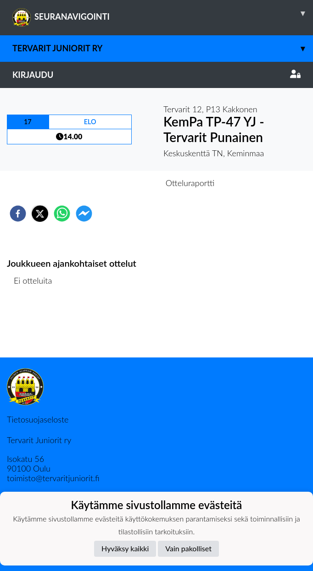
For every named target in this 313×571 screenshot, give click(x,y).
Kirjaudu (156, 75)
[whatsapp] (62, 213)
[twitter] (40, 213)
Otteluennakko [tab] (125, 183)
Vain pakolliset (188, 548)
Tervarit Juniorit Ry (162, 48)
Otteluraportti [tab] (190, 183)
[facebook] (18, 213)
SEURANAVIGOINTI (162, 13)
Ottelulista (36, 326)
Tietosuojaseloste (37, 419)
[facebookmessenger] (84, 213)
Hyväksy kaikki (125, 548)
